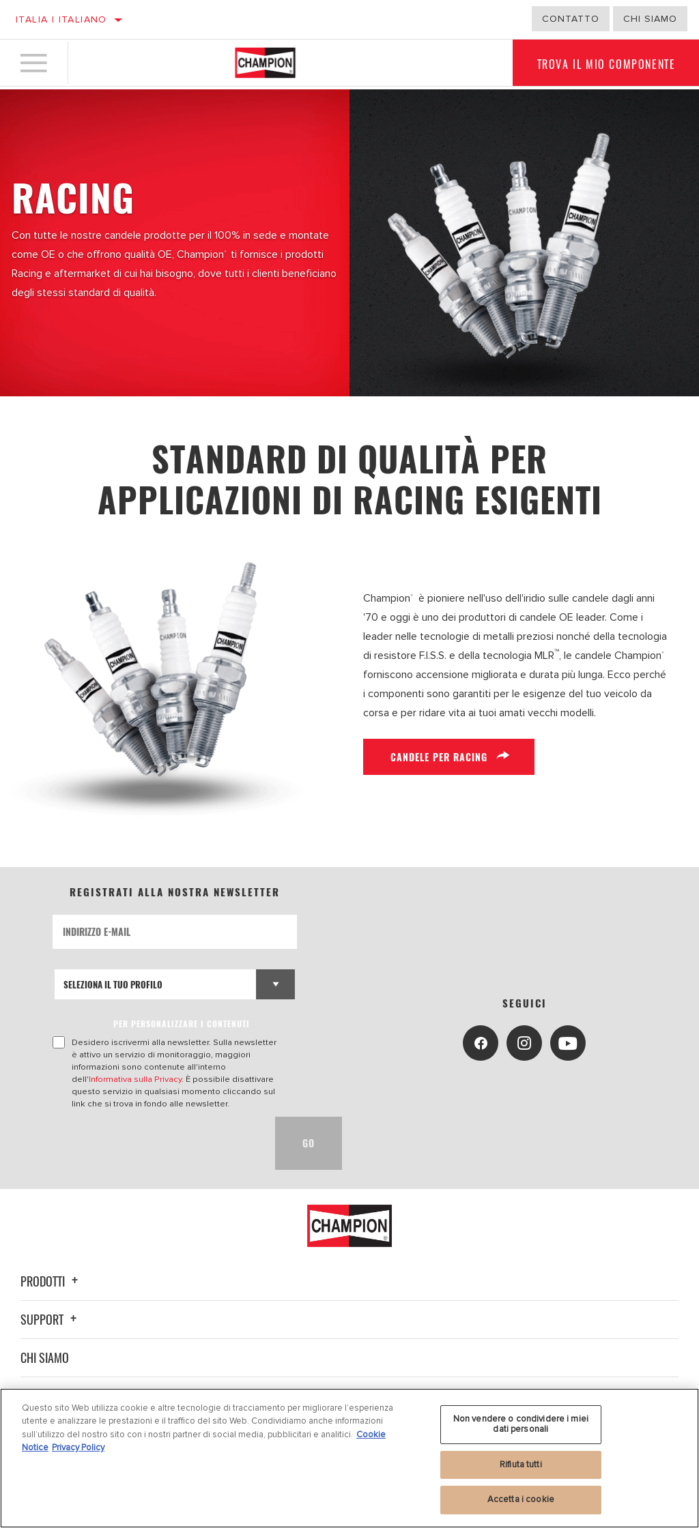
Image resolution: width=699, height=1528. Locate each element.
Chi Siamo (650, 19)
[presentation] (156, 1143)
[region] (349, 1458)
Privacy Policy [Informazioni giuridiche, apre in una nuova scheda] (78, 1447)
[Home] (265, 64)
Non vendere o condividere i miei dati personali (520, 1424)
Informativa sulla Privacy (135, 1079)
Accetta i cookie (520, 1499)
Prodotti (51, 1281)
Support (50, 1319)
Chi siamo (44, 1357)
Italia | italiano (61, 19)
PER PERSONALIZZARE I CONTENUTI (181, 1023)
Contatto (570, 19)
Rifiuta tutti (521, 1464)
